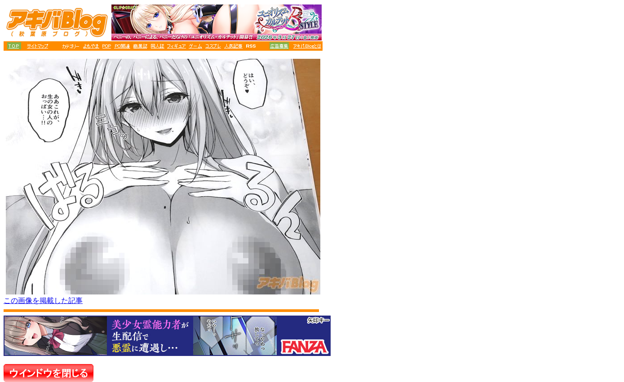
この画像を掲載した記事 (43, 300)
